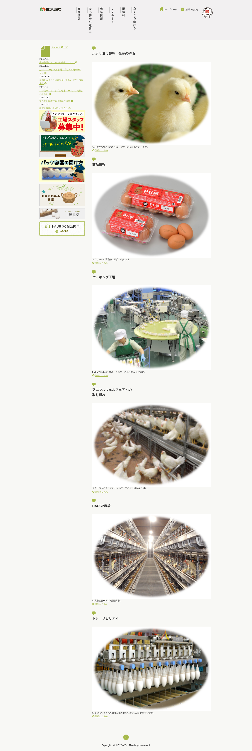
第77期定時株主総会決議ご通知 (56, 101)
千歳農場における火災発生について (58, 62)
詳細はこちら (101, 150)
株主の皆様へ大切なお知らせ (55, 108)
